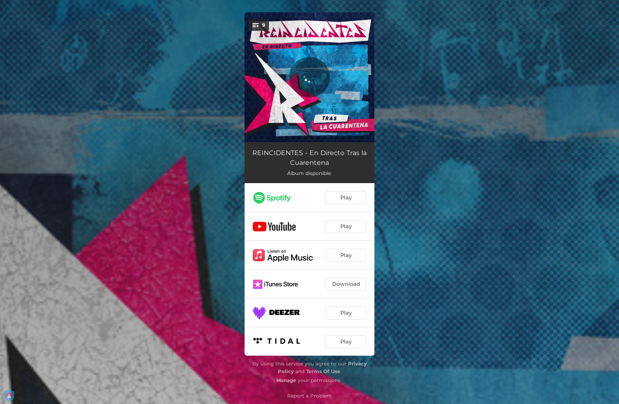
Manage (286, 380)
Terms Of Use (323, 371)
